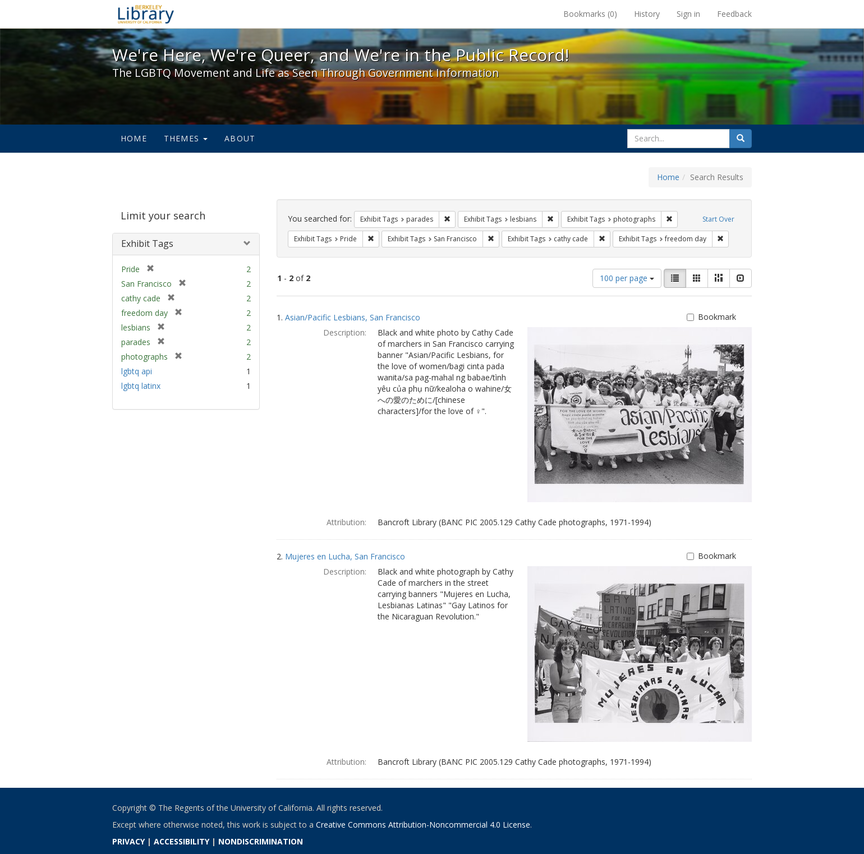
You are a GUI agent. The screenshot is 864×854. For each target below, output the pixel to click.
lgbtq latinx (140, 385)
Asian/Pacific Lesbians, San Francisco (352, 317)
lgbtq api (136, 371)
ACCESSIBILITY (181, 841)
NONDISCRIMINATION (260, 841)
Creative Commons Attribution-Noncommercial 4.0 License (423, 824)
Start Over (718, 219)
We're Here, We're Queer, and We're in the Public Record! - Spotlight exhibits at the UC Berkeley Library (146, 14)
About (239, 138)
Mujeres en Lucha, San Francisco (345, 556)
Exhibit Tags (147, 243)
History (647, 13)
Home (134, 138)
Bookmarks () (590, 13)
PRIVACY (128, 841)
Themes (186, 138)
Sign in (688, 13)
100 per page (627, 278)
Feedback (734, 13)
